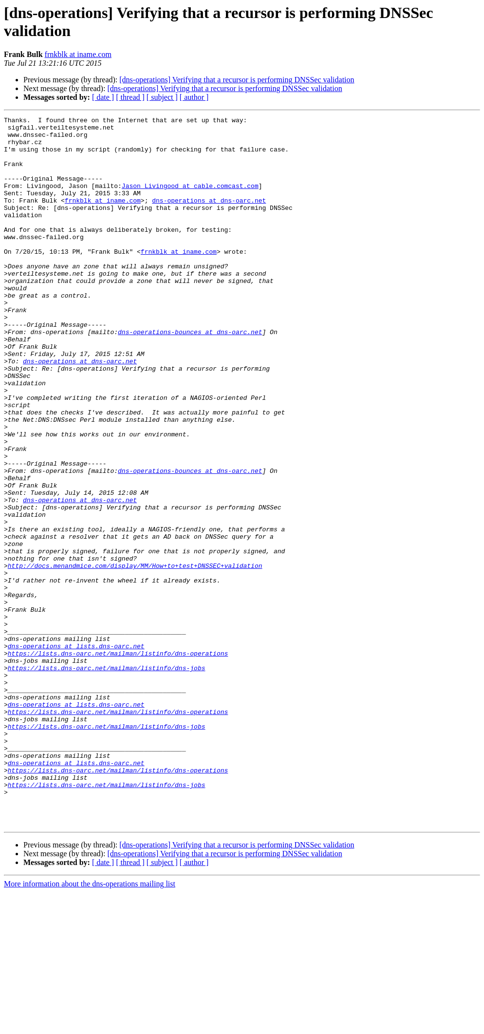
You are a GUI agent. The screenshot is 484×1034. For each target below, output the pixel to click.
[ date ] (103, 97)
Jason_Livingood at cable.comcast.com (190, 200)
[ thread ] (130, 97)
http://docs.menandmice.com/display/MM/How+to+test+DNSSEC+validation (135, 656)
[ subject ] (162, 97)
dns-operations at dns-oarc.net (209, 217)
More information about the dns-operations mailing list (89, 1025)
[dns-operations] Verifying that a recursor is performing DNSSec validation (236, 79)
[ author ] (194, 97)
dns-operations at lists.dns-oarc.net (76, 752)
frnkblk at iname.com (78, 54)
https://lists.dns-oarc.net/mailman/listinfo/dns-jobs (106, 778)
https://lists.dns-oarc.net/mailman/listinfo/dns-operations (118, 761)
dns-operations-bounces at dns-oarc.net (190, 375)
